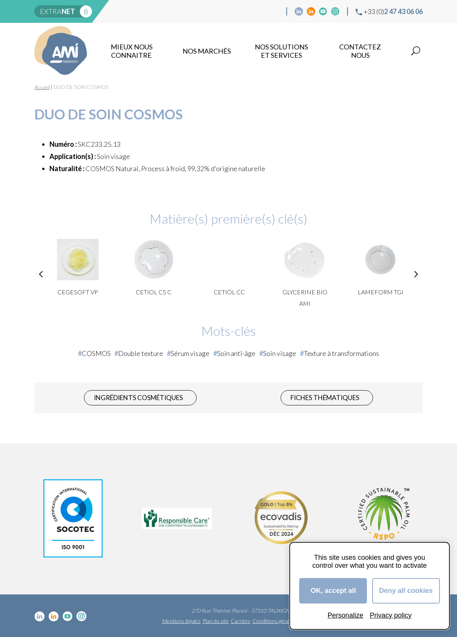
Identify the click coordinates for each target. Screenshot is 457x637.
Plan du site (216, 621)
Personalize (345, 615)
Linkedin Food (311, 11)
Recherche (415, 51)
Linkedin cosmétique (299, 11)
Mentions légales (181, 621)
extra (57, 11)
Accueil (41, 87)
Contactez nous (360, 51)
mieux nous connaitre (131, 51)
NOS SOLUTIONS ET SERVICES (281, 51)
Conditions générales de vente (287, 621)
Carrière (241, 621)
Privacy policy (391, 615)
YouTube (323, 11)
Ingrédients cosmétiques (138, 398)
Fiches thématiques (324, 398)
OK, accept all (333, 590)
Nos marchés (206, 51)
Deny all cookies (406, 590)
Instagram (335, 11)
